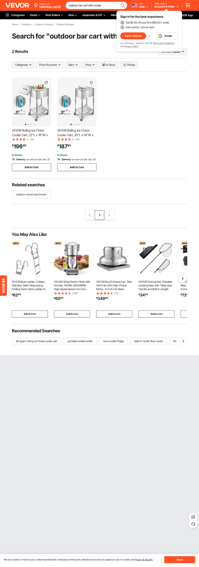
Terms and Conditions (163, 43)
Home (15, 24)
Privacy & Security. (144, 559)
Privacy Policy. (131, 46)
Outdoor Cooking (44, 24)
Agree (179, 559)
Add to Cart (31, 167)
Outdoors (26, 24)
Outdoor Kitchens (65, 24)
